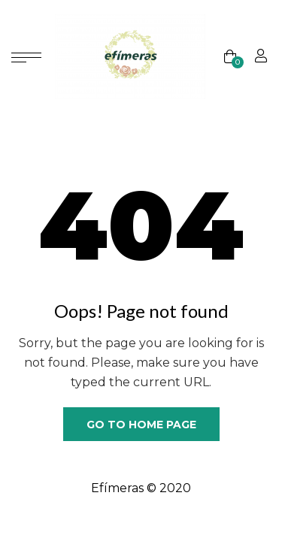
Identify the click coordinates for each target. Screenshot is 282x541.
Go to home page (141, 424)
